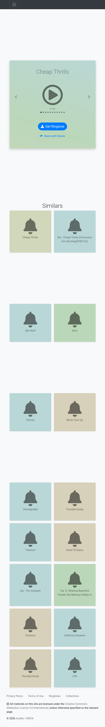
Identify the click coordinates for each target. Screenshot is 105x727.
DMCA (30, 718)
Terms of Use (36, 696)
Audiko (20, 718)
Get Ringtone (52, 126)
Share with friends (52, 136)
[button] (16, 97)
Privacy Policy (15, 696)
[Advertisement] (53, 35)
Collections (72, 696)
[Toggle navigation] (14, 4)
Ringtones (54, 696)
